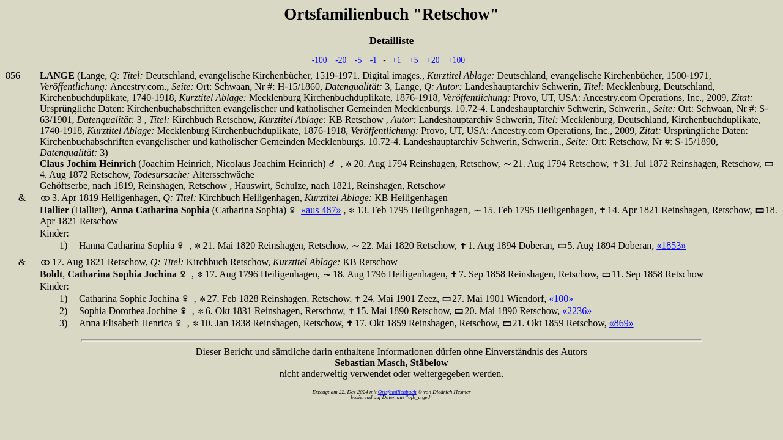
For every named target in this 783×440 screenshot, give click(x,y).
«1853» (671, 245)
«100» (561, 298)
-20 (341, 60)
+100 (456, 60)
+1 (396, 60)
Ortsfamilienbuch (397, 392)
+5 (413, 60)
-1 (373, 60)
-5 (358, 60)
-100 (320, 60)
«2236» (577, 311)
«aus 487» (321, 210)
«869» (621, 323)
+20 (433, 60)
